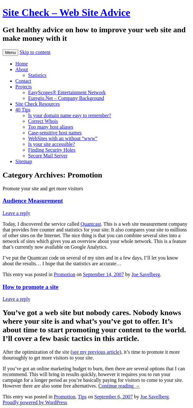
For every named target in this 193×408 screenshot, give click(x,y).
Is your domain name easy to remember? (69, 115)
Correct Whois (43, 121)
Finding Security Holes (51, 150)
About (21, 69)
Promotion (64, 274)
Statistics (37, 75)
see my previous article (96, 352)
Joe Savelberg (145, 274)
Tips (82, 396)
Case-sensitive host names (55, 132)
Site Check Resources (37, 104)
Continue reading (119, 386)
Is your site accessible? (51, 144)
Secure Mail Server (48, 155)
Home (21, 63)
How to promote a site (30, 286)
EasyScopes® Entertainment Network (67, 92)
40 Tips (23, 109)
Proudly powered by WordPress (35, 402)
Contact (23, 81)
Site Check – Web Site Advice (66, 12)
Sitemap (23, 161)
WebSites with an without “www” (62, 138)
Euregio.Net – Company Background (66, 98)
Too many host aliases (50, 127)
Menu (10, 52)
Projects (23, 86)
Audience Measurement (33, 200)
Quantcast (90, 224)
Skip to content (34, 52)
